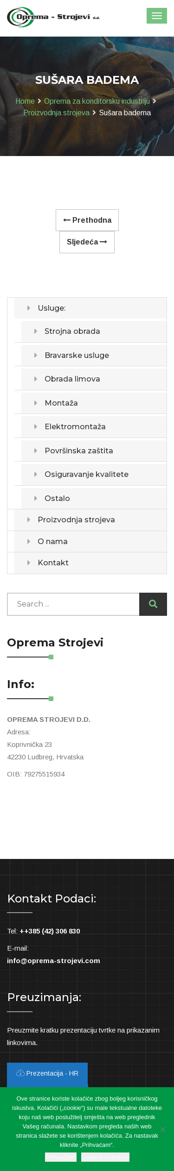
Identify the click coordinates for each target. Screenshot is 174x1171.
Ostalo (57, 498)
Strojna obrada (72, 331)
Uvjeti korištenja (105, 1157)
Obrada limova (72, 379)
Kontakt (53, 562)
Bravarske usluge (77, 355)
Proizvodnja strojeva (56, 113)
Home (25, 101)
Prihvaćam (61, 1157)
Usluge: (51, 308)
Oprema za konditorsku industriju (97, 101)
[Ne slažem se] (162, 1129)
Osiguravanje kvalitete (87, 474)
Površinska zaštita (79, 450)
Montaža (61, 403)
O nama (53, 541)
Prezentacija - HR (47, 1073)
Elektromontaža (75, 426)
